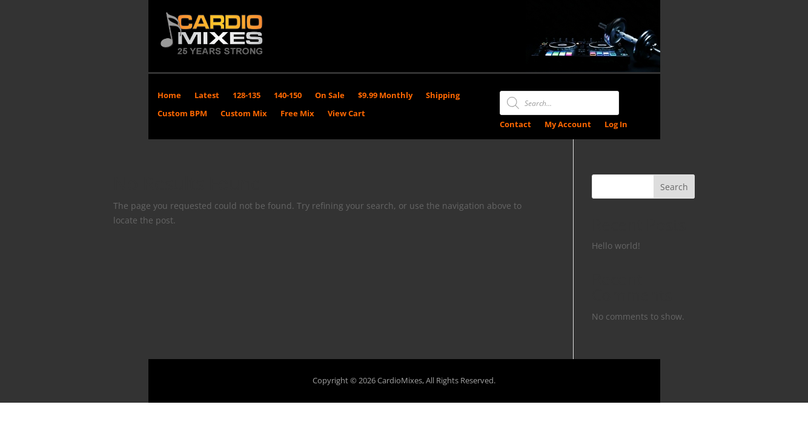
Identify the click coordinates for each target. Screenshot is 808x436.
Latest (206, 96)
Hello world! (616, 245)
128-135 (246, 96)
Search (674, 187)
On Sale (330, 96)
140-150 (288, 96)
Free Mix (297, 114)
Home (169, 96)
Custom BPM (182, 114)
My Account (568, 125)
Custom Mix (243, 114)
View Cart (346, 114)
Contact (515, 125)
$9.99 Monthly (385, 96)
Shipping (443, 96)
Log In (616, 125)
